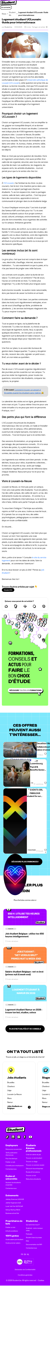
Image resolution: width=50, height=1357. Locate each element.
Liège (9, 1090)
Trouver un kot (31, 1175)
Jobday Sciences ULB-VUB (15, 1199)
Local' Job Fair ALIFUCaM (14, 1206)
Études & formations (33, 1172)
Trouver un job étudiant (34, 1158)
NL (28, 1254)
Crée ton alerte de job (33, 1154)
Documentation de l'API (34, 1244)
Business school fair (12, 1213)
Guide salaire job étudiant (14, 1239)
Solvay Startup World (13, 1210)
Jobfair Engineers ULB (13, 1203)
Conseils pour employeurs (14, 1165)
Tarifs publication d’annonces (11, 1154)
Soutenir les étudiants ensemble (13, 1183)
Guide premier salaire (13, 1243)
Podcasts (29, 1234)
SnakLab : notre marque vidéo (34, 1229)
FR (22, 1254)
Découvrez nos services (14, 1149)
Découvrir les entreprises (34, 1168)
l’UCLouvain (8, 183)
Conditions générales (25, 1275)
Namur (10, 1102)
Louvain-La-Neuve (14, 1094)
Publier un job (10, 1162)
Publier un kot (10, 1227)
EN (25, 1254)
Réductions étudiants (33, 1179)
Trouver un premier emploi (35, 1165)
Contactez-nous (11, 1169)
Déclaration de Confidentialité (25, 1269)
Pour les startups (11, 1158)
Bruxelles (10, 1082)
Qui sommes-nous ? (33, 1225)
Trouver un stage (31, 1161)
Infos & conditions (12, 1231)
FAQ (27, 1241)
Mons (9, 1098)
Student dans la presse (34, 1237)
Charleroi (11, 1086)
